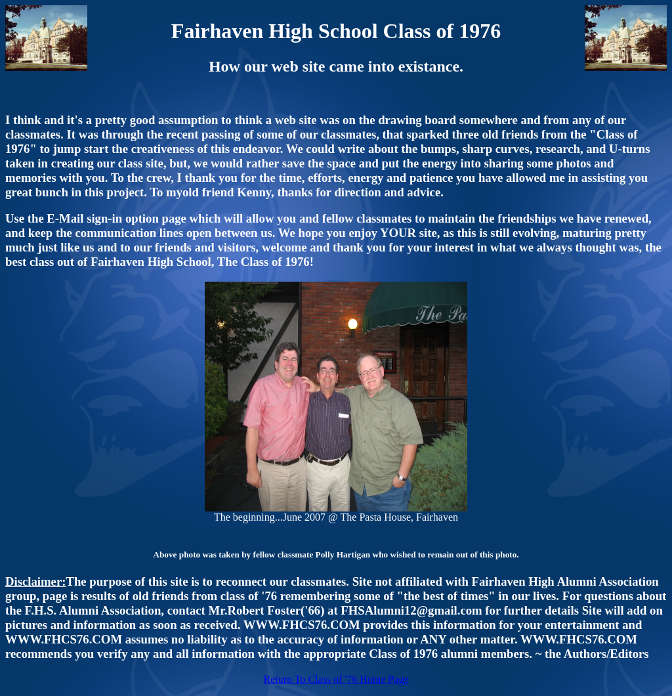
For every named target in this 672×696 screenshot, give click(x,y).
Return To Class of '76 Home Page (336, 679)
